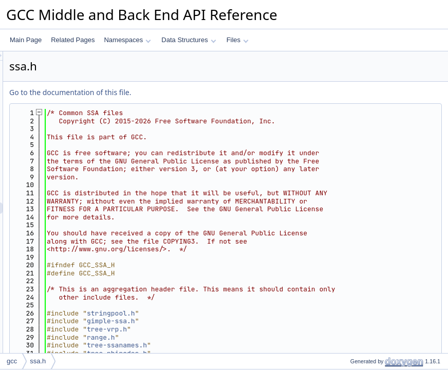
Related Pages (73, 40)
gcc (12, 361)
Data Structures (188, 40)
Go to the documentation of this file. (198, 92)
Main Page (26, 40)
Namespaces (127, 40)
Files (238, 40)
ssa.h (38, 361)
